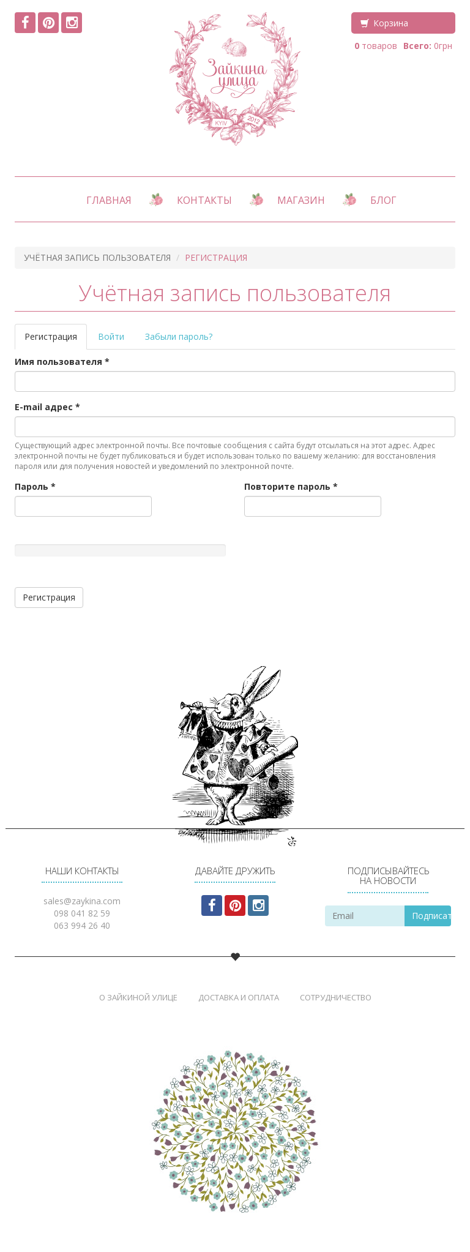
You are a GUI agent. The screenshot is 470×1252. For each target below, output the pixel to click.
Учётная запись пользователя (97, 257)
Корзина (390, 23)
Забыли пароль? (178, 336)
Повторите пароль (291, 486)
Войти (111, 336)
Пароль (35, 486)
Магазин (301, 200)
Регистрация (55, 340)
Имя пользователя (62, 361)
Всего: (417, 45)
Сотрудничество (335, 997)
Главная (109, 200)
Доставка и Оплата (238, 997)
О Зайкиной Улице (138, 997)
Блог (383, 200)
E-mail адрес (47, 407)
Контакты (204, 200)
